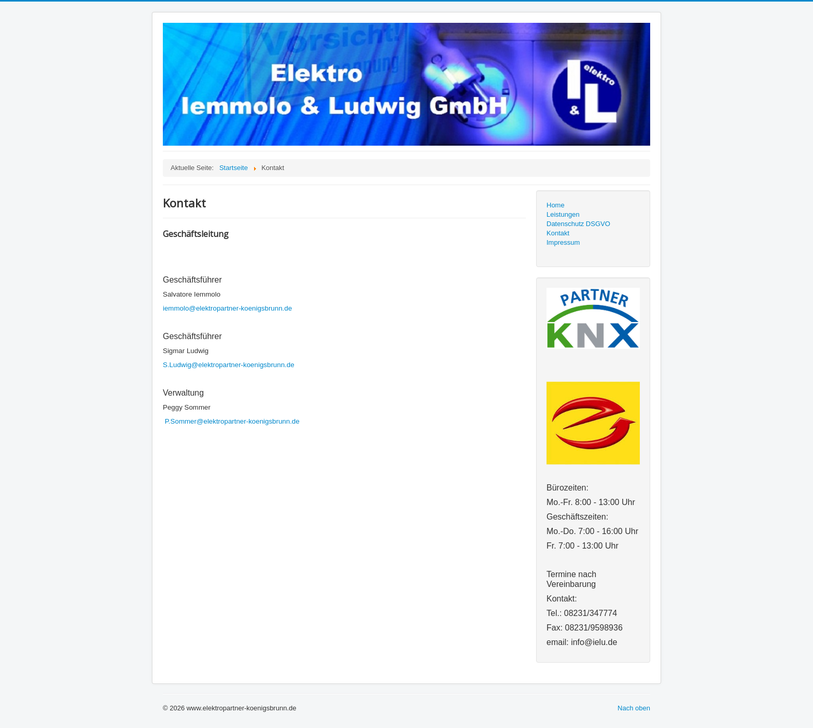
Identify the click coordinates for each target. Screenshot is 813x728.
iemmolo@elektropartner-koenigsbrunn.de (227, 308)
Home (555, 205)
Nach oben (634, 708)
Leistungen (563, 214)
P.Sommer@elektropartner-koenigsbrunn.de (232, 421)
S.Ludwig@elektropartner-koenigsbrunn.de (229, 365)
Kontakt (557, 233)
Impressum (563, 242)
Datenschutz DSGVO (578, 224)
